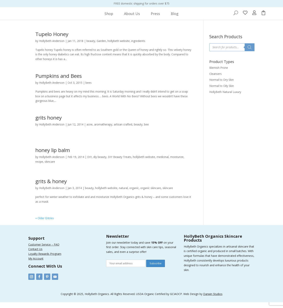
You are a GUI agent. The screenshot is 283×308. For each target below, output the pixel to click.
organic (134, 194)
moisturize (177, 162)
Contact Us (35, 255)
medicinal (163, 162)
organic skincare (150, 194)
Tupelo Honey (51, 39)
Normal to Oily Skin (221, 91)
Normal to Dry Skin (221, 85)
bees (88, 88)
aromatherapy (103, 130)
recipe (39, 167)
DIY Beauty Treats (119, 162)
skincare (50, 167)
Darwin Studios (212, 300)
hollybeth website (119, 46)
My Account (35, 264)
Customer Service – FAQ (43, 250)
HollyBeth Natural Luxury (225, 97)
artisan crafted (123, 130)
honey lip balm (52, 155)
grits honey (48, 123)
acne (89, 130)
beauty (90, 46)
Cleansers (215, 79)
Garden (101, 46)
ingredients (138, 46)
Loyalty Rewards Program (44, 259)
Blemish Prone (218, 73)
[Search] (250, 53)
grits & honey (51, 186)
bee (146, 130)
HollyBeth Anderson (51, 46)
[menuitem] (109, 16)
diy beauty (99, 162)
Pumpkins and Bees (58, 81)
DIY (89, 162)
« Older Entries (44, 224)
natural (123, 194)
